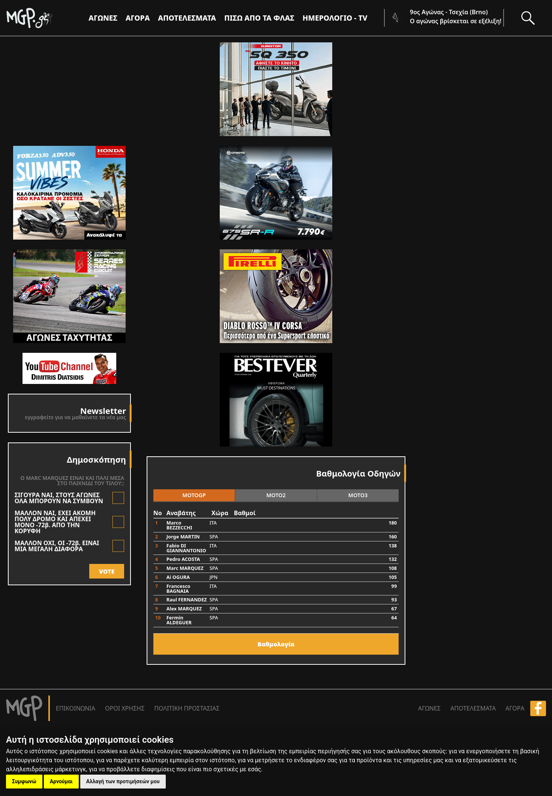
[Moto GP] (42, 18)
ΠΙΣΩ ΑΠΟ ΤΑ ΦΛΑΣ (259, 18)
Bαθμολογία (276, 644)
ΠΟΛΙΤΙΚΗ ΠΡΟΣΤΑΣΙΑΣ (186, 708)
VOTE (106, 571)
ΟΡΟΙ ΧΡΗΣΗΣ (124, 708)
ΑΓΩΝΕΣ (429, 708)
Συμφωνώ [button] (24, 781)
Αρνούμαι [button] (61, 781)
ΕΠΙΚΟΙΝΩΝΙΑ (75, 708)
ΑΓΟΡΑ (515, 708)
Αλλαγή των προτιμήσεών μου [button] (123, 781)
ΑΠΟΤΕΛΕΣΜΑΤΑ (187, 18)
